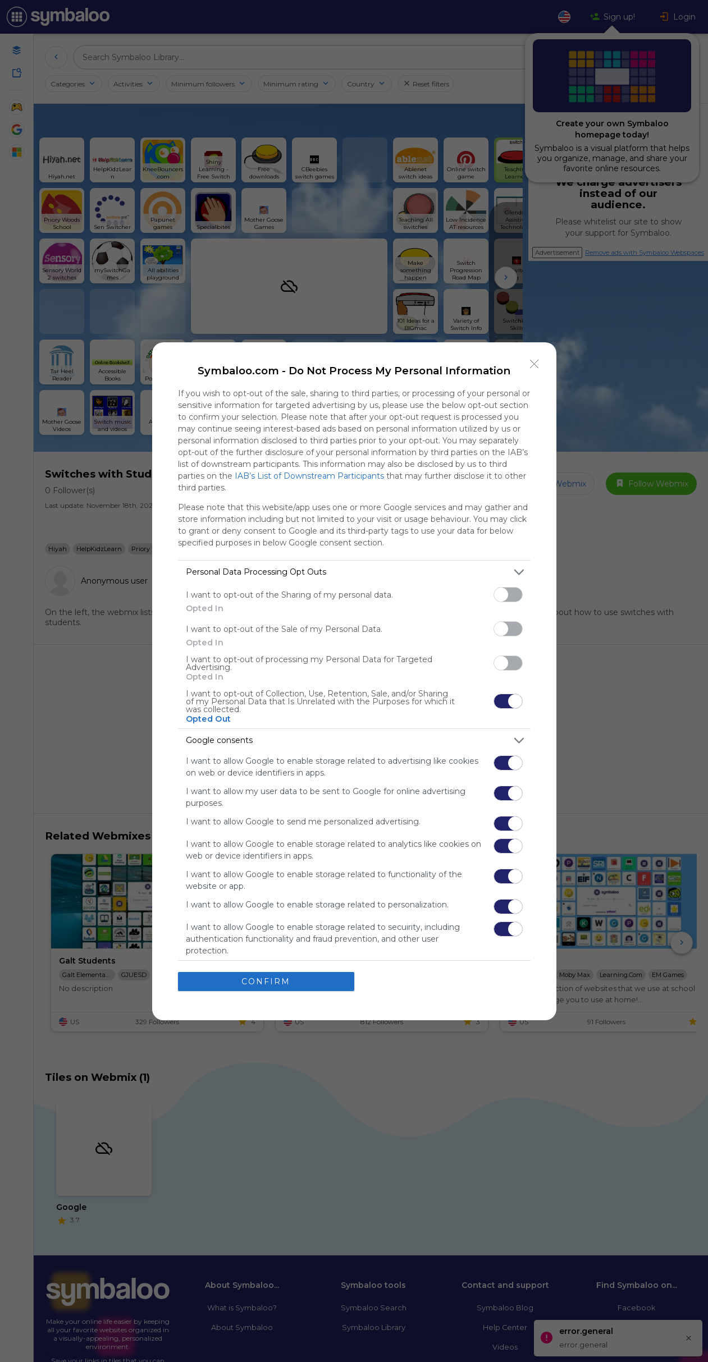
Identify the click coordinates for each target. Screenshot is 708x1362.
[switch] (508, 594)
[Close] (534, 363)
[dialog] (354, 681)
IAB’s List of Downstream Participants (309, 475)
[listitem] (354, 571)
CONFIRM (265, 981)
